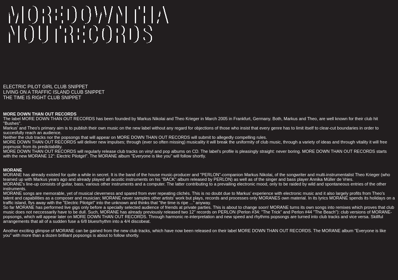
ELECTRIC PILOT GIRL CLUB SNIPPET (45, 86)
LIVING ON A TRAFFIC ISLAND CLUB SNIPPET (54, 92)
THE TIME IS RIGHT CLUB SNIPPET (42, 97)
